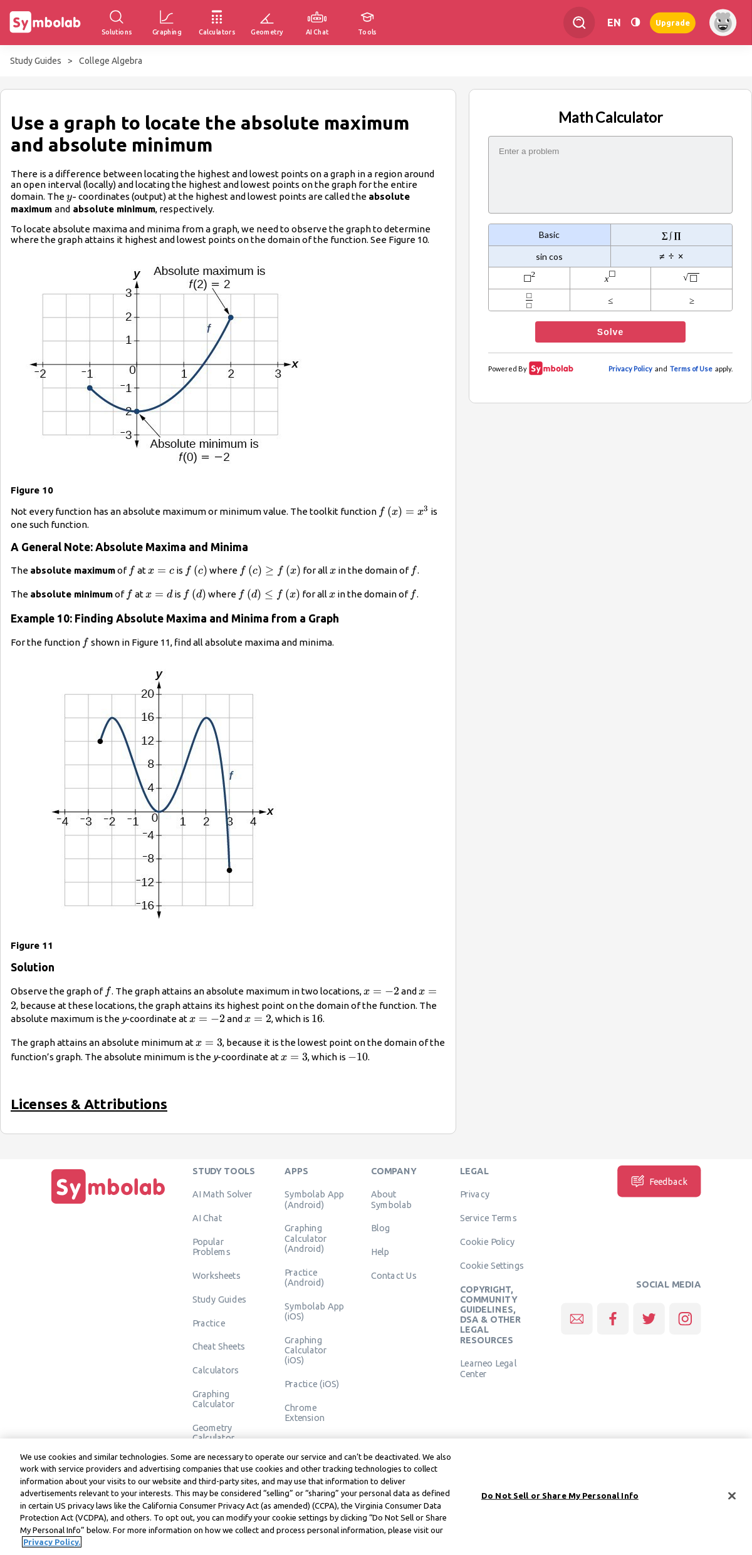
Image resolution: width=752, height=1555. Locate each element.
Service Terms (488, 1218)
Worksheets (216, 1276)
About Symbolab (391, 1199)
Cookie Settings (492, 1266)
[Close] (732, 1495)
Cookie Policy (487, 1242)
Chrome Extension (305, 1412)
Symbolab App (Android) (314, 1199)
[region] (376, 1497)
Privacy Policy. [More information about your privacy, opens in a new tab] (51, 1541)
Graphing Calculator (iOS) (306, 1350)
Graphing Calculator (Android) (306, 1238)
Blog (380, 1228)
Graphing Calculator (213, 1399)
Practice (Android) (304, 1277)
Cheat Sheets (219, 1346)
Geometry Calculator (213, 1433)
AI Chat (207, 1218)
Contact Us (394, 1276)
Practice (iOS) (312, 1384)
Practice (208, 1323)
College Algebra (110, 61)
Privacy (474, 1194)
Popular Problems (211, 1247)
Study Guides (35, 61)
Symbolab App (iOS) (314, 1311)
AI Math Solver (222, 1194)
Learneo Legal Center (488, 1368)
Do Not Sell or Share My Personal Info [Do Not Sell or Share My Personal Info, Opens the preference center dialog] (560, 1495)
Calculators (215, 1370)
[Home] (108, 1204)
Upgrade (672, 22)
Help (380, 1252)
